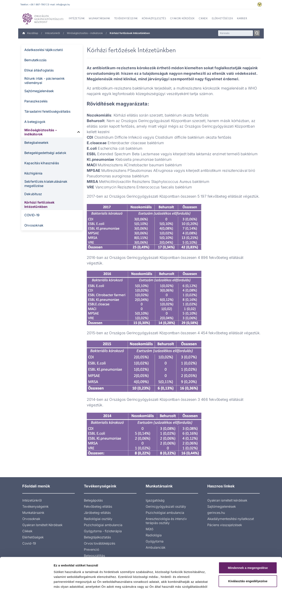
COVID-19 (32, 215)
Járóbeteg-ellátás (97, 513)
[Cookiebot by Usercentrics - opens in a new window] (26, 581)
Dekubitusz (33, 194)
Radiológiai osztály (98, 519)
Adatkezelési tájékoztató (43, 50)
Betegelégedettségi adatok (45, 153)
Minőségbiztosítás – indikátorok (85, 33)
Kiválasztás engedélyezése (247, 554)
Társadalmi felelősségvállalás (47, 111)
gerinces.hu (216, 513)
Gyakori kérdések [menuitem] (182, 18)
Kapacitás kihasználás (41, 163)
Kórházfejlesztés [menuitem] (154, 18)
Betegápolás (93, 500)
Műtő (149, 529)
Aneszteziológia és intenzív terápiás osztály (166, 521)
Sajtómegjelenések (39, 91)
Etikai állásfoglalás (39, 70)
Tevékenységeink (35, 506)
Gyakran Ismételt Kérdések (42, 525)
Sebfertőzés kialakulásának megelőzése (45, 183)
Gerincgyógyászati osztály (166, 506)
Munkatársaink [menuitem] (99, 18)
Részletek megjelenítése (232, 581)
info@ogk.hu (63, 4)
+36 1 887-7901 (37, 4)
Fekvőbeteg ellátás (98, 506)
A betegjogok (34, 122)
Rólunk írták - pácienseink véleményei (44, 80)
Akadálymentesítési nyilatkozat (230, 519)
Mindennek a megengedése (248, 540)
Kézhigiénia (33, 173)
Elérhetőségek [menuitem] (222, 18)
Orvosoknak (33, 225)
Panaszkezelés (36, 101)
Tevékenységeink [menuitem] (126, 18)
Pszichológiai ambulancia (103, 525)
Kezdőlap (30, 33)
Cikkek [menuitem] (203, 18)
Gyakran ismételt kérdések (227, 500)
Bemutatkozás (35, 60)
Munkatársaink (33, 513)
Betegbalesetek (36, 142)
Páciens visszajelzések (224, 525)
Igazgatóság (155, 500)
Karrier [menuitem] (242, 18)
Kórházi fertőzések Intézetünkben (39, 204)
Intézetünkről (52, 33)
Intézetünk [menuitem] (77, 18)
